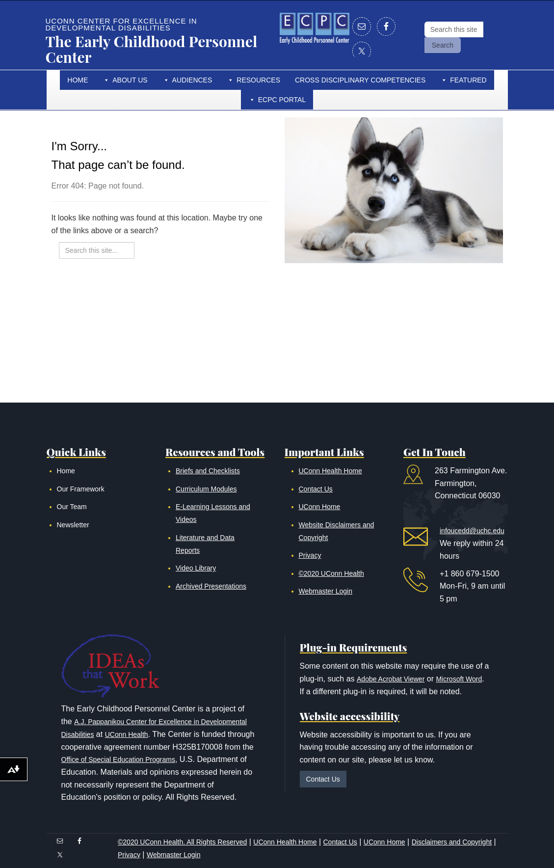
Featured (468, 80)
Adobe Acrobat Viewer (390, 679)
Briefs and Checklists (208, 471)
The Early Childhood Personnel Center (152, 49)
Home (77, 80)
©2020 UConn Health (331, 573)
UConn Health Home (330, 471)
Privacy (310, 555)
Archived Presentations (211, 586)
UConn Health (126, 734)
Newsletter (73, 525)
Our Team (72, 507)
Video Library (196, 568)
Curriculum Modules (206, 489)
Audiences (192, 80)
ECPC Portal (282, 100)
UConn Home (320, 507)
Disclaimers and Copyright (452, 842)
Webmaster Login (325, 591)
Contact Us (316, 489)
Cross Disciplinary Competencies (360, 80)
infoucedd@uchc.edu (472, 531)
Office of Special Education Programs (118, 759)
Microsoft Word (459, 679)
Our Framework (81, 489)
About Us (129, 80)
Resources (258, 80)
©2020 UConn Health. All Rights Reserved (182, 842)
